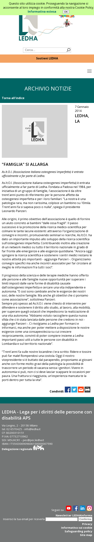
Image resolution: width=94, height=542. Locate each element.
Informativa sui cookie (76, 527)
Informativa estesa (42, 12)
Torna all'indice (13, 98)
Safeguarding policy (78, 531)
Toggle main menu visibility (89, 70)
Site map (86, 535)
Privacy (87, 524)
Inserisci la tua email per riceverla (24, 519)
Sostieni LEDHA (47, 58)
